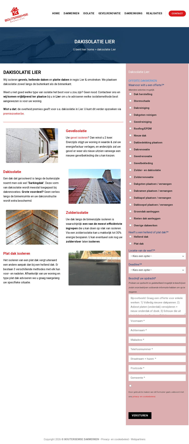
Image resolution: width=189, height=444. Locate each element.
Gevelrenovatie (109, 13)
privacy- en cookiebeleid (143, 396)
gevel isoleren (79, 137)
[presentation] (154, 405)
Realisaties (154, 13)
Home (56, 13)
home (90, 49)
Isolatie (88, 13)
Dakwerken (71, 13)
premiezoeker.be (13, 113)
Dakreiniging (133, 13)
